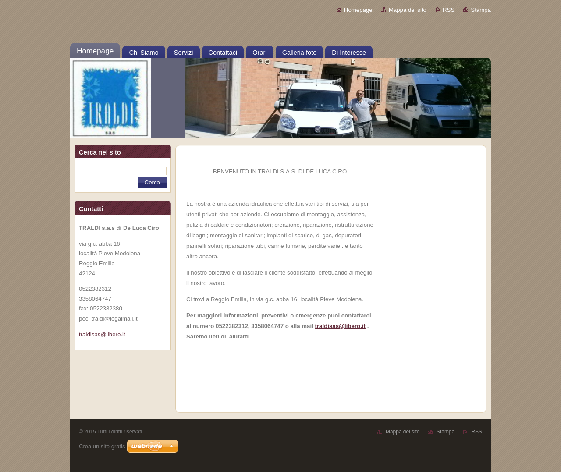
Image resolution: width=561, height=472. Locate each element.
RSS (448, 10)
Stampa (481, 10)
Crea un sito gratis (102, 446)
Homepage (358, 10)
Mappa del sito (407, 10)
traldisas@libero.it (340, 326)
